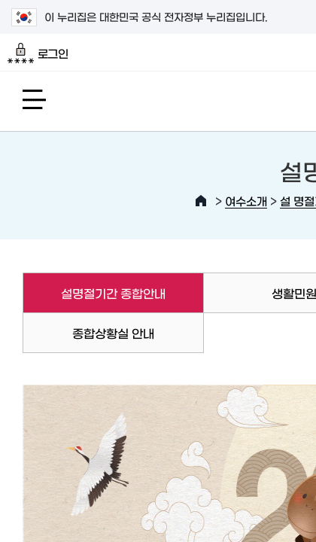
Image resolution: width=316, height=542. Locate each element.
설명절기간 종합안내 (94, 293)
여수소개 (246, 200)
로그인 (38, 53)
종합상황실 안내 (113, 333)
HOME (201, 201)
